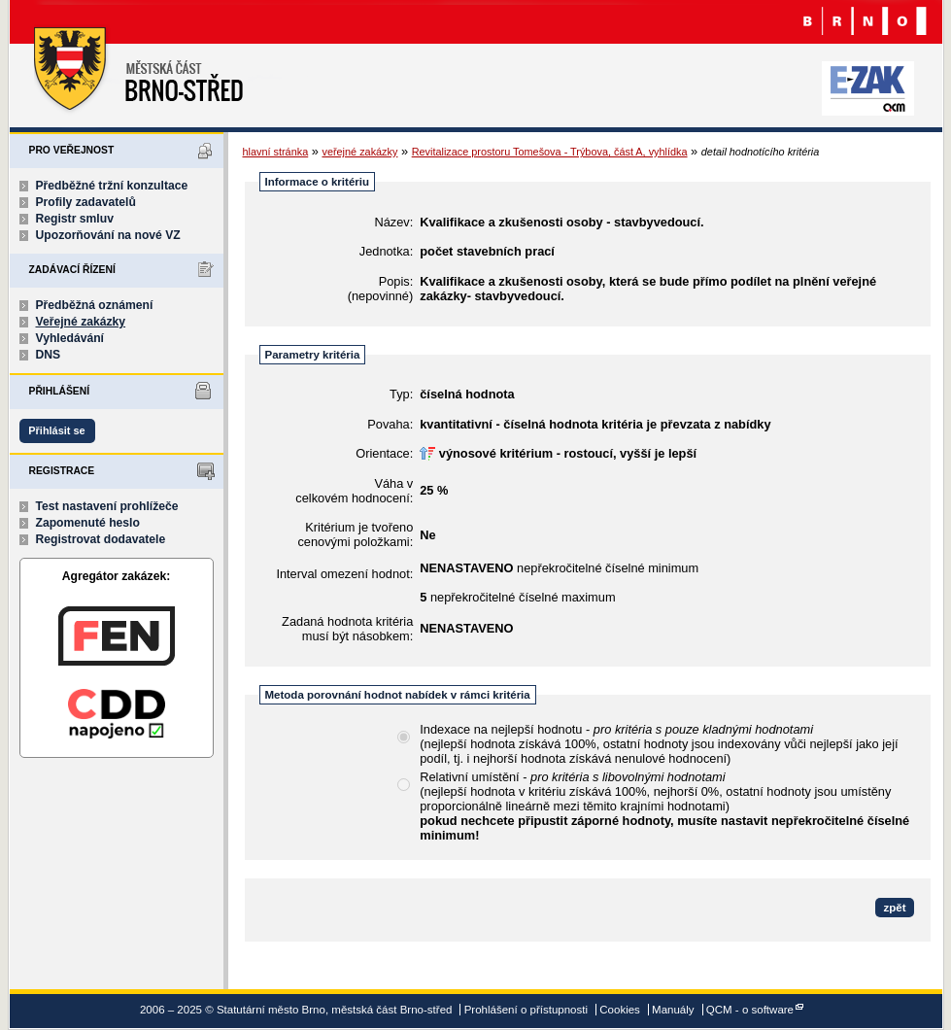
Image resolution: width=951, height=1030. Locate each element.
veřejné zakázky (359, 151)
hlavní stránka (276, 151)
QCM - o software (750, 1009)
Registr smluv (75, 218)
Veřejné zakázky (81, 321)
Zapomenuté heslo (88, 523)
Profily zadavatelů (86, 202)
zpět (894, 907)
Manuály (673, 1009)
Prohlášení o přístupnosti (526, 1009)
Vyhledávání (70, 338)
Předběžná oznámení (94, 305)
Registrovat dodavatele (101, 539)
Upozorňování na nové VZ (108, 235)
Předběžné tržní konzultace (112, 185)
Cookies (619, 1009)
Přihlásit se (56, 430)
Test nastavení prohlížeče (107, 506)
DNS (48, 354)
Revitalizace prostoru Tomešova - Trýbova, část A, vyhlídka (550, 151)
